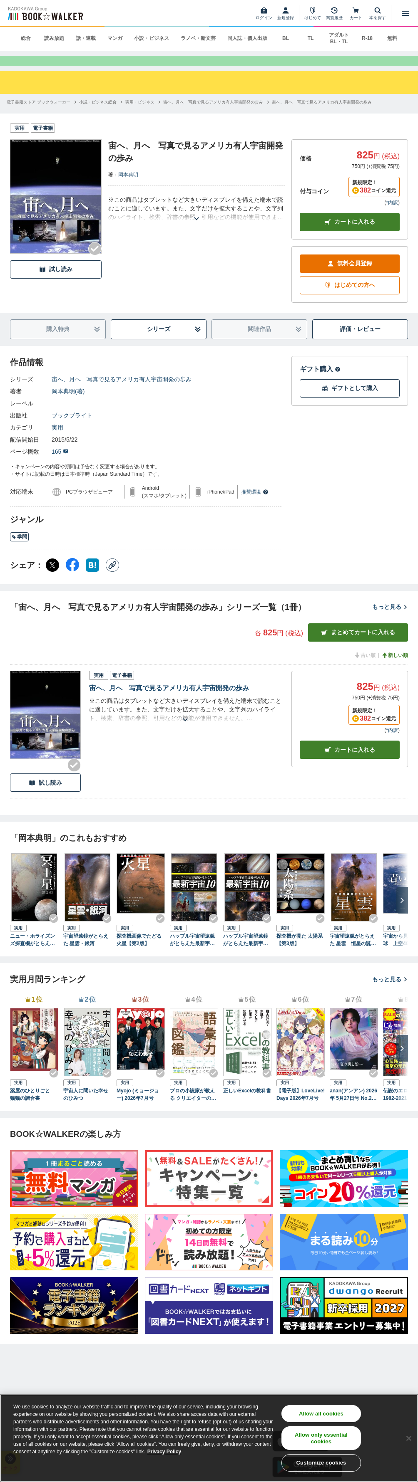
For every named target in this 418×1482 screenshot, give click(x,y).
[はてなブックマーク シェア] (92, 578)
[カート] (356, 13)
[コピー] (112, 578)
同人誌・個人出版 (247, 38)
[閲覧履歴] (334, 13)
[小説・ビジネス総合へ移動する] (98, 115)
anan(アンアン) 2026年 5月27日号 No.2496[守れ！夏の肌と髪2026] (353, 1108)
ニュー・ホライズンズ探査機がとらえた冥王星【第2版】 (32, 953)
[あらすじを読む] (196, 222)
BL (285, 38)
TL (311, 38)
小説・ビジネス (151, 38)
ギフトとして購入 (349, 401)
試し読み (55, 282)
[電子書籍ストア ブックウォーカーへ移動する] (38, 115)
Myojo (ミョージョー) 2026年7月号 (138, 1107)
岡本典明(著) (68, 404)
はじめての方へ (349, 298)
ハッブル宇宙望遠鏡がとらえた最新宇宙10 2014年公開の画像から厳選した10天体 (194, 953)
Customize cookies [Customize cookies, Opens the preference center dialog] (321, 1463)
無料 (392, 38)
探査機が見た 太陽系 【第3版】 (299, 953)
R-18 (367, 38)
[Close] (409, 1438)
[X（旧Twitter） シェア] (52, 578)
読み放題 (54, 38)
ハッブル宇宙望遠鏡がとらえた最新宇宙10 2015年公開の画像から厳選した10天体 (247, 953)
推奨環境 (255, 505)
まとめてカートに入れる (358, 645)
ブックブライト (72, 428)
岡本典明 (128, 188)
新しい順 (394, 668)
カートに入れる (349, 235)
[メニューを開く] (405, 13)
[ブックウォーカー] (45, 13)
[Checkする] (95, 262)
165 (60, 464)
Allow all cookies (321, 1413)
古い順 (365, 668)
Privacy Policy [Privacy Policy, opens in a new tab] (164, 1452)
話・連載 (86, 38)
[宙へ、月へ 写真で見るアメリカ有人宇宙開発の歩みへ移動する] (213, 115)
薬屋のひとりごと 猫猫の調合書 (32, 1107)
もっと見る (390, 620)
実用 (57, 440)
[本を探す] (377, 13)
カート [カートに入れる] (349, 763)
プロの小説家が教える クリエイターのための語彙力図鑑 (193, 1108)
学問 (19, 550)
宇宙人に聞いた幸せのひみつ (85, 1107)
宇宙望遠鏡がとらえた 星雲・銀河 (85, 953)
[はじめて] (312, 13)
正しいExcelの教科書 (247, 1104)
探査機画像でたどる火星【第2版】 (139, 953)
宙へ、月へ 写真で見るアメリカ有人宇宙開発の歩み (122, 392)
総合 (26, 38)
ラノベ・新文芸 (198, 38)
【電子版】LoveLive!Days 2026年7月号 (300, 1107)
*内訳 (392, 215)
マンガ (114, 38)
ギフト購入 (320, 381)
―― (57, 416)
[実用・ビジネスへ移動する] (139, 115)
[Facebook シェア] (72, 578)
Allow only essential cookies (321, 1438)
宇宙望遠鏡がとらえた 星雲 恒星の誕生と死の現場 (353, 953)
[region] (209, 1438)
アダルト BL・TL (339, 38)
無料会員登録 (349, 276)
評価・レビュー (360, 342)
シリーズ (174, 342)
